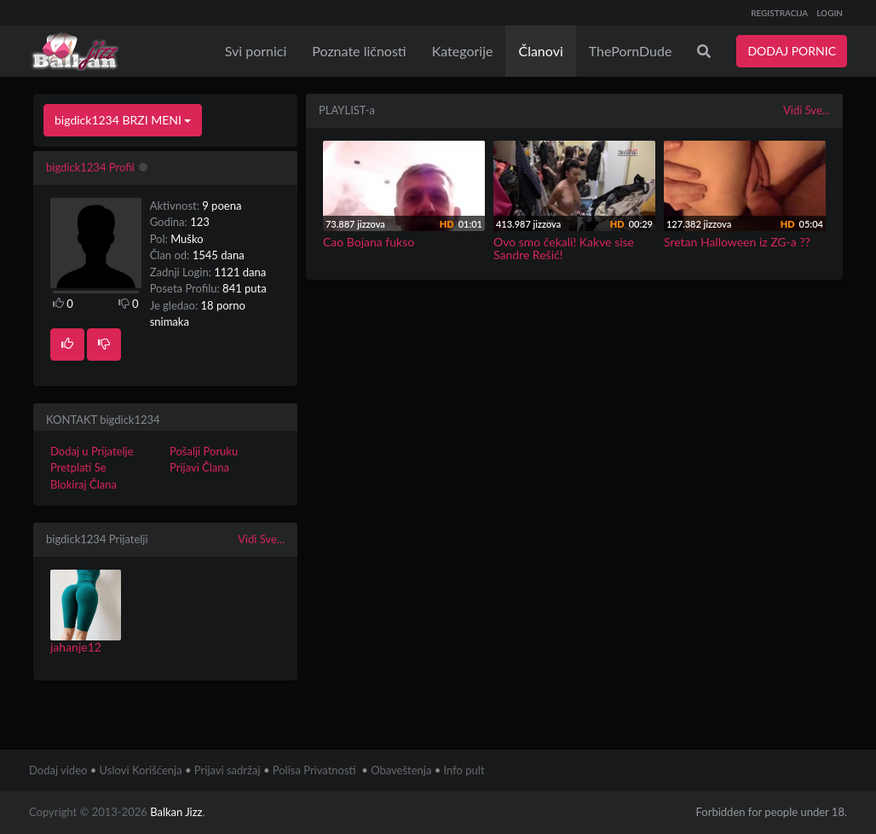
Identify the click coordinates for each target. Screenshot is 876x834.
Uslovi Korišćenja (141, 770)
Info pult (464, 770)
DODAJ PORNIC (791, 50)
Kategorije (462, 51)
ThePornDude (630, 51)
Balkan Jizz (176, 812)
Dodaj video (58, 770)
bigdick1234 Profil (90, 167)
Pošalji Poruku (204, 451)
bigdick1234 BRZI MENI (123, 120)
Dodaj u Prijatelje (92, 451)
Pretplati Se (78, 467)
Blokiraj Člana (83, 484)
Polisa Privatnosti (314, 770)
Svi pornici (256, 51)
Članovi (540, 51)
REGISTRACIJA (779, 13)
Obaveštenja (401, 770)
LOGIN (829, 13)
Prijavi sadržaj (227, 770)
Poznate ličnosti (359, 51)
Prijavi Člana (199, 467)
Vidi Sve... (261, 539)
